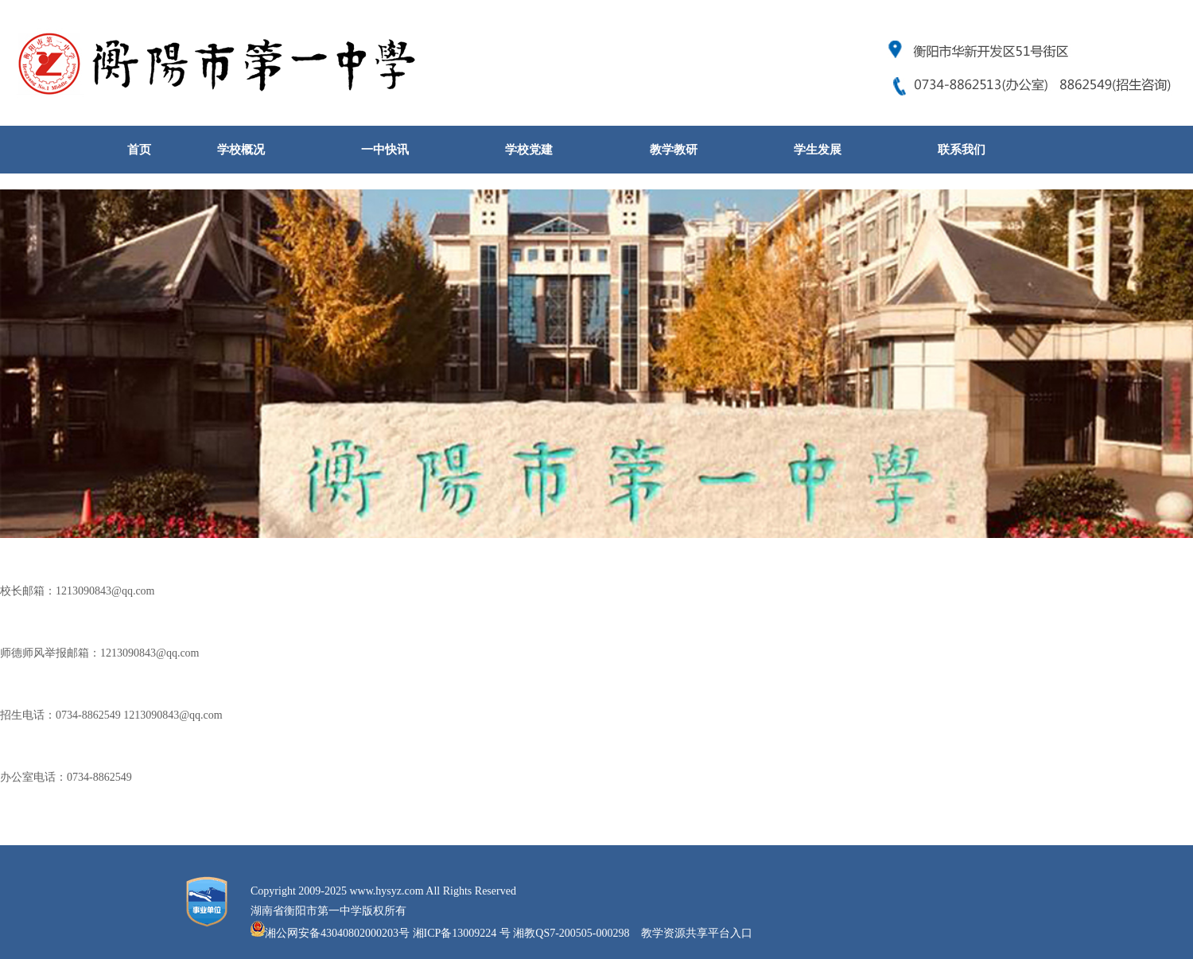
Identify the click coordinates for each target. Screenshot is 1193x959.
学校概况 (241, 149)
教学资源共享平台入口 (696, 933)
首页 (139, 149)
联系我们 (961, 149)
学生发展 (817, 149)
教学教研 (674, 149)
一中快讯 (385, 149)
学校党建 (529, 149)
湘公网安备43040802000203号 (337, 933)
